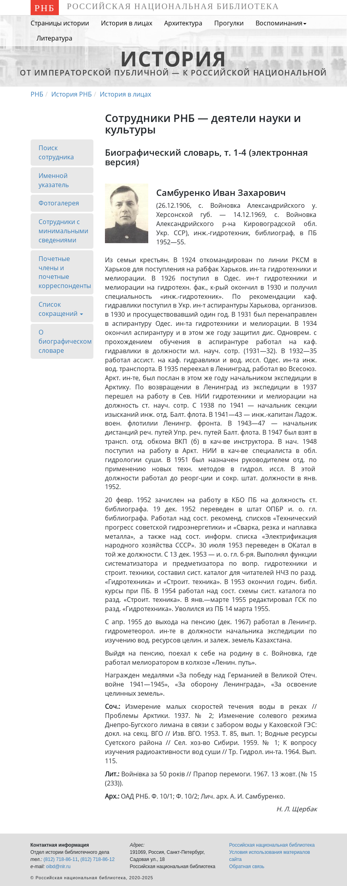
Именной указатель (54, 180)
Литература (54, 38)
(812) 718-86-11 (61, 859)
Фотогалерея (59, 203)
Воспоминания (281, 23)
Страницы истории (60, 23)
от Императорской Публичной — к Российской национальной (173, 68)
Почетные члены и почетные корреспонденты (65, 272)
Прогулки (229, 23)
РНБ (45, 8)
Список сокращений (61, 311)
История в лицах (126, 23)
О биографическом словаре (65, 341)
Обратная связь (246, 866)
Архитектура (183, 23)
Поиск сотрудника (56, 152)
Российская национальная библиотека (272, 845)
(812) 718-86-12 (97, 859)
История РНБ (71, 94)
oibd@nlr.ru (58, 866)
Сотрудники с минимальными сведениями (63, 230)
